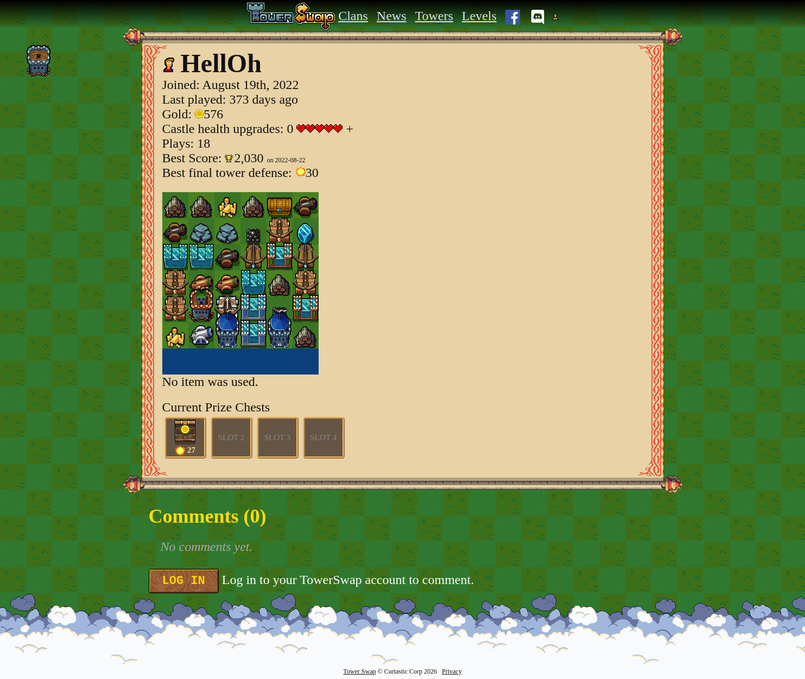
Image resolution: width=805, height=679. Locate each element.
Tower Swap (359, 671)
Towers (434, 16)
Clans (353, 16)
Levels (479, 16)
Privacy (452, 671)
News (392, 16)
